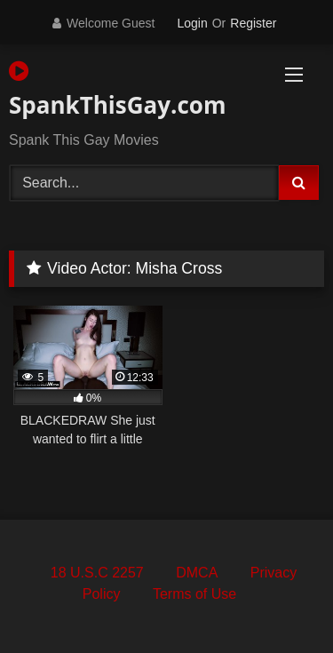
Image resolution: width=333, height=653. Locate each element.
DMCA (197, 572)
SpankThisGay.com (116, 90)
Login (192, 23)
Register (253, 23)
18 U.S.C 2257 (97, 572)
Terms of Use (194, 593)
